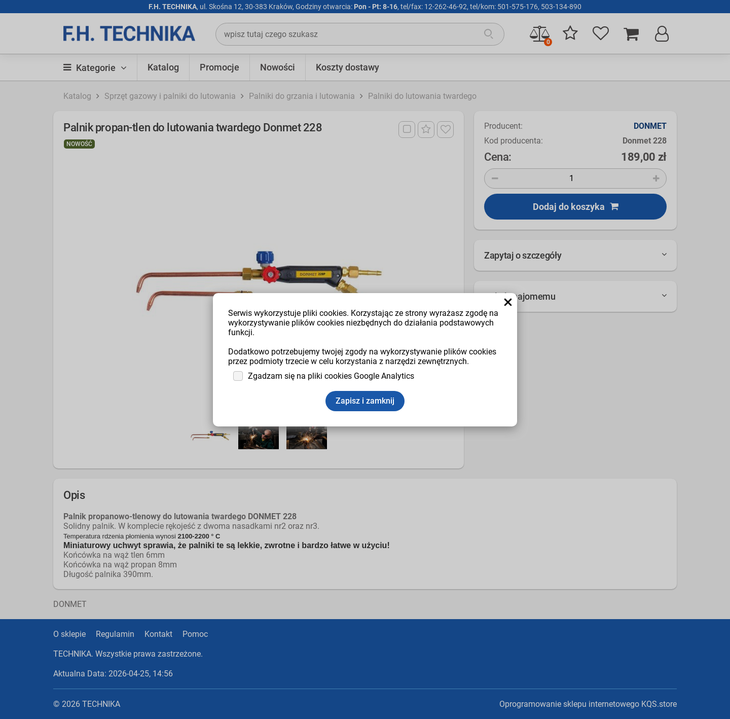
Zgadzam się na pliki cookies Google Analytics (331, 376)
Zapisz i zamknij (365, 401)
